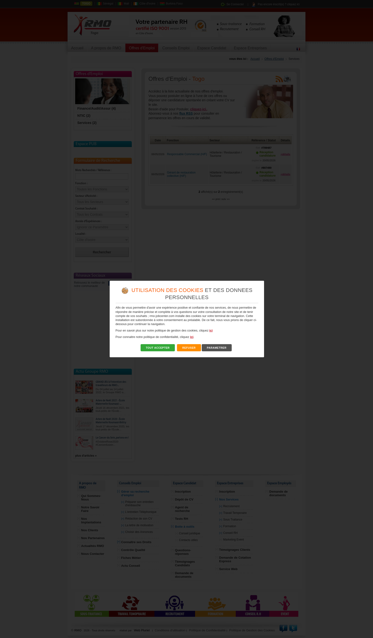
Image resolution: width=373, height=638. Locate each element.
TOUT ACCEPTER (157, 347)
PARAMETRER (216, 347)
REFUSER (189, 347)
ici (211, 330)
